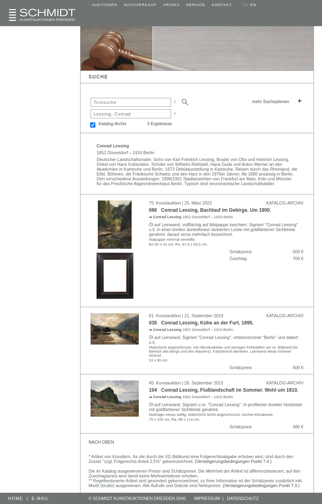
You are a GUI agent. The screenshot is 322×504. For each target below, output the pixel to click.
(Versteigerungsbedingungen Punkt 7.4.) (233, 461)
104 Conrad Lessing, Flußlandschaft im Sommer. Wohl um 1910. (223, 390)
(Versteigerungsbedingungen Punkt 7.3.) (261, 485)
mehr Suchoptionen (270, 101)
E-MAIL (41, 498)
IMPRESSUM (207, 498)
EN (253, 5)
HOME (15, 498)
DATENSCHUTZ (243, 498)
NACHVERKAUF (140, 5)
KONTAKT (222, 5)
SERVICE (195, 5)
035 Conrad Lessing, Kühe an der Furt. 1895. (201, 323)
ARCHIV (171, 5)
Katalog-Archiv (112, 123)
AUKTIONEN (104, 5)
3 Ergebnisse (159, 123)
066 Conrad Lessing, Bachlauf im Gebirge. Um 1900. (210, 210)
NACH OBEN (101, 442)
